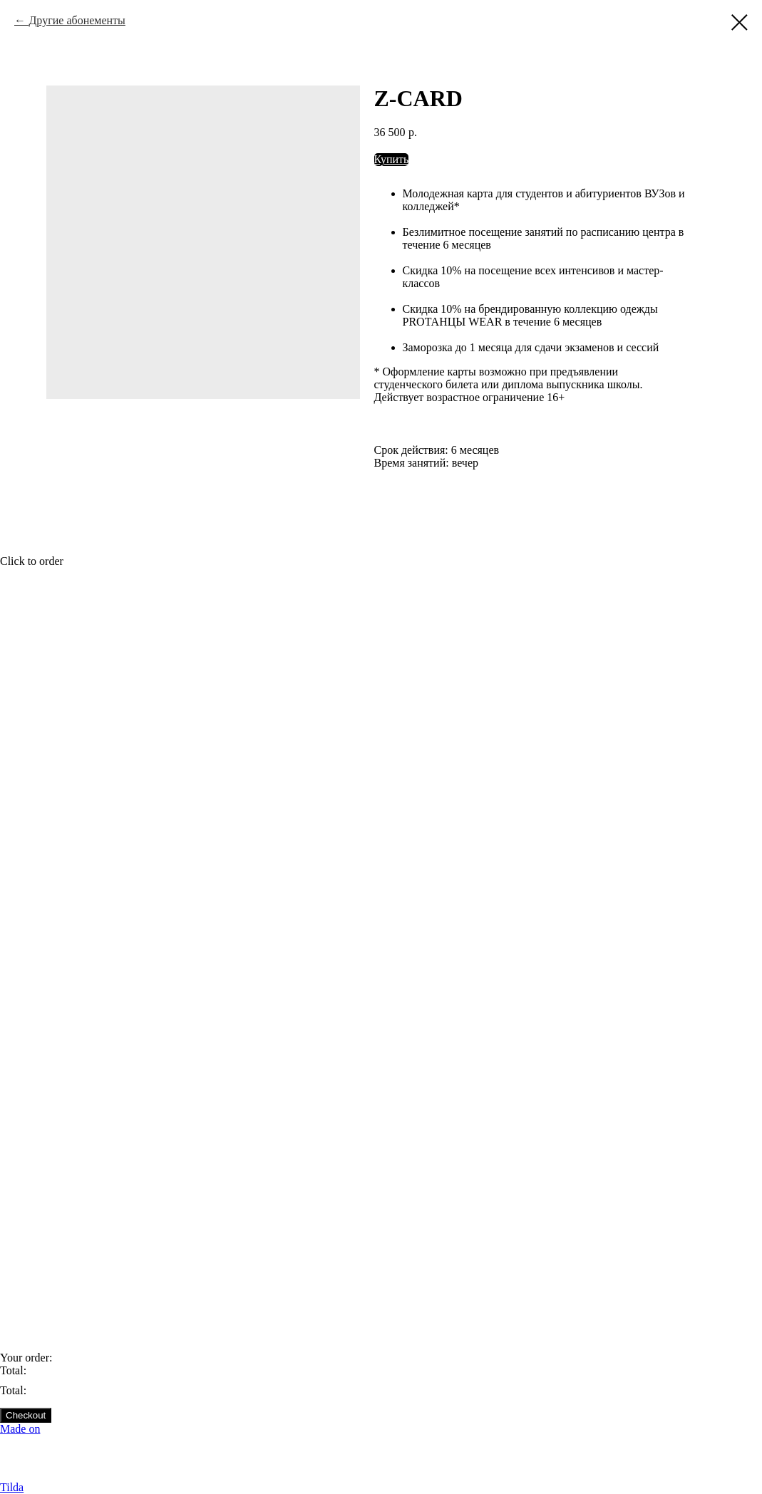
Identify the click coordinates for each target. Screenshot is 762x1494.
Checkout (26, 1415)
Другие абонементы (77, 20)
